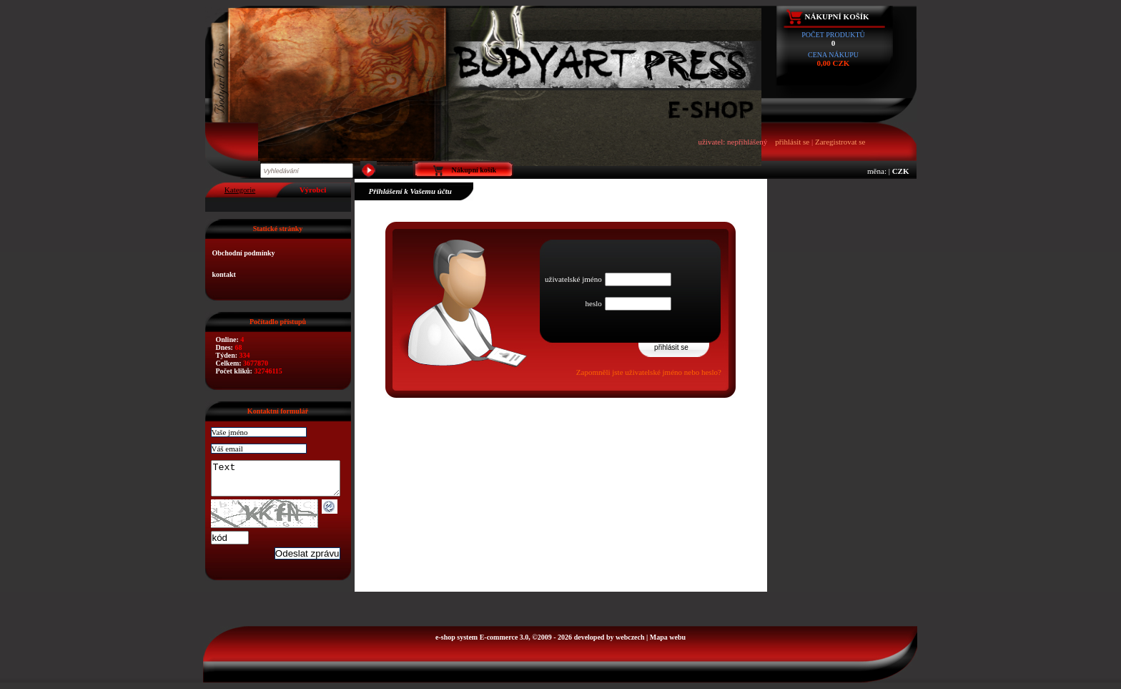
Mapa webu (668, 644)
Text (283, 481)
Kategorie (239, 189)
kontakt (224, 274)
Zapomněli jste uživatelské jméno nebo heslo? (648, 372)
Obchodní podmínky (243, 253)
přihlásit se (792, 141)
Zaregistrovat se (840, 141)
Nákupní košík (837, 16)
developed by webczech (609, 644)
